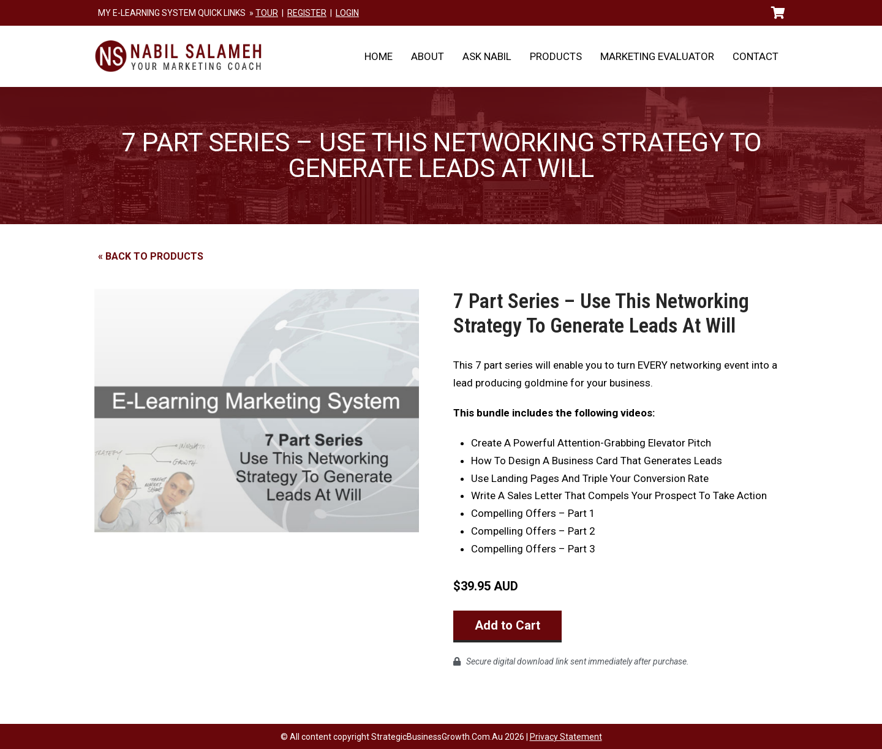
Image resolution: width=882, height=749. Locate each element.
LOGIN (347, 13)
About (427, 56)
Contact (755, 56)
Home (378, 56)
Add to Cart (507, 625)
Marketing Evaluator (657, 56)
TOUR (266, 13)
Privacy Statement (566, 736)
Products (556, 56)
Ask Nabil (486, 56)
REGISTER (306, 13)
